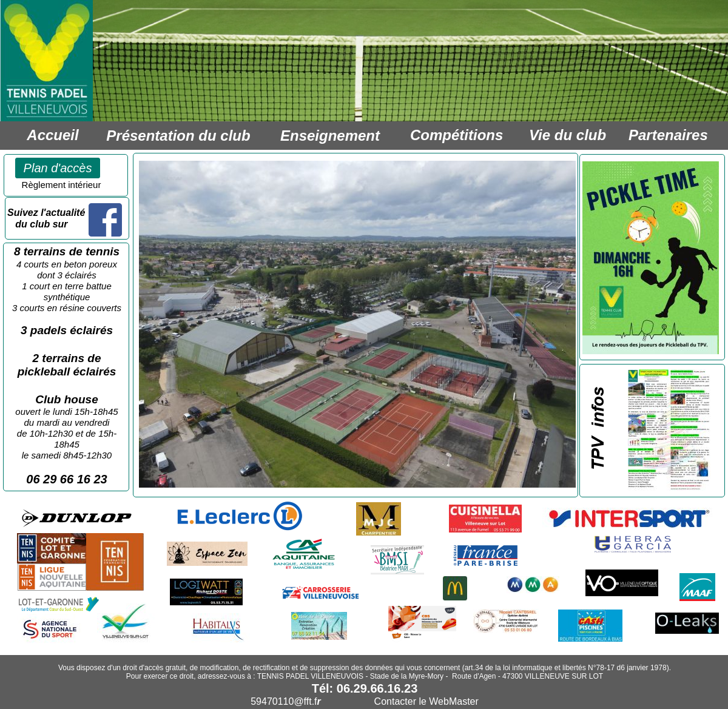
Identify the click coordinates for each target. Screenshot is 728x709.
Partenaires (668, 135)
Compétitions (456, 135)
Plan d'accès (58, 168)
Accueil (52, 135)
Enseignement (330, 135)
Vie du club (567, 135)
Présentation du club (178, 135)
